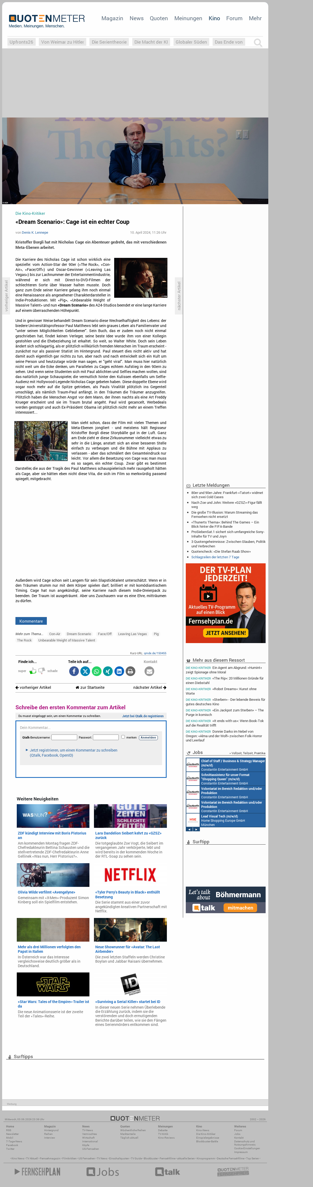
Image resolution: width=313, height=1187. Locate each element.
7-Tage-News (14, 1141)
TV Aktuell (32, 1158)
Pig (156, 634)
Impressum (241, 1152)
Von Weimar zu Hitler (62, 42)
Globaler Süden (191, 42)
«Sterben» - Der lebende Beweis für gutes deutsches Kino (225, 701)
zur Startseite (90, 687)
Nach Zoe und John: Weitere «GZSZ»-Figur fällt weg (226, 504)
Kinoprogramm (206, 1158)
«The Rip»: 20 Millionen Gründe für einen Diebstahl (224, 680)
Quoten (159, 18)
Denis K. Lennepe (35, 232)
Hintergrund (51, 1130)
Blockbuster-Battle (207, 1141)
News (137, 18)
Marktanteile (127, 1134)
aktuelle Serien (186, 1158)
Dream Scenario (79, 634)
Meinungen (188, 18)
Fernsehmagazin (50, 1158)
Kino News (17, 1158)
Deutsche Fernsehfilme (230, 1158)
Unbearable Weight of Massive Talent (66, 640)
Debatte (162, 1130)
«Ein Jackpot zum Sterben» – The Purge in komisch (225, 712)
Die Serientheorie (109, 42)
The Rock (24, 640)
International (90, 1141)
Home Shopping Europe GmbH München (215, 820)
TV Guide (136, 1158)
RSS (8, 1130)
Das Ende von (229, 42)
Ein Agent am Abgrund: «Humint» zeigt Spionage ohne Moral (224, 669)
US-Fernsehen (90, 1149)
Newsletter (12, 1134)
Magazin (112, 18)
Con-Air (54, 634)
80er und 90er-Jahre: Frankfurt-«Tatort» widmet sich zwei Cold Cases (227, 494)
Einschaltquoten (119, 1158)
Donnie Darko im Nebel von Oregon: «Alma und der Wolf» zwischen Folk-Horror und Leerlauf (224, 735)
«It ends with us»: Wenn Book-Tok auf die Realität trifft (225, 723)
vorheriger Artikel (33, 687)
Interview (49, 1137)
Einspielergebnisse (207, 1137)
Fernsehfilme (167, 1158)
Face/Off (105, 634)
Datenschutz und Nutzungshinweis (245, 1143)
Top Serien (252, 1158)
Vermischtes (89, 1134)
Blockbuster (151, 1158)
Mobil (9, 1137)
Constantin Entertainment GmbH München (225, 764)
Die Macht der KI (151, 42)
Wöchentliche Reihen (133, 1130)
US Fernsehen (87, 1158)
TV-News (87, 1130)
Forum (234, 18)
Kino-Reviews (166, 1137)
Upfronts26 (21, 42)
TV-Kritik (163, 1134)
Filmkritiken (69, 1158)
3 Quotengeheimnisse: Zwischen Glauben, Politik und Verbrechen (228, 543)
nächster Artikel (149, 687)
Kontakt (239, 1137)
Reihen (48, 1134)
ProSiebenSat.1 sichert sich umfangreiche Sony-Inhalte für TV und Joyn (228, 533)
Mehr (255, 18)
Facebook (12, 1145)
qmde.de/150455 (155, 653)
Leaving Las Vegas (132, 634)
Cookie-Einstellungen (247, 1148)
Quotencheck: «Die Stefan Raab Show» (221, 551)
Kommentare (31, 621)
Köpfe (85, 1145)
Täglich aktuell (129, 1137)
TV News (102, 1158)
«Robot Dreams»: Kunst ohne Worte (221, 691)
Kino (214, 18)
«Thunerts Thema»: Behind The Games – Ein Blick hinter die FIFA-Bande (225, 524)
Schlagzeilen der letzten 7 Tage (215, 557)
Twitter (10, 1149)
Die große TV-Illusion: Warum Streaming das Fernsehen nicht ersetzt (224, 514)
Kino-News (202, 1130)
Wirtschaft (88, 1137)
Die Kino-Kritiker (205, 1134)
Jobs (237, 1134)
